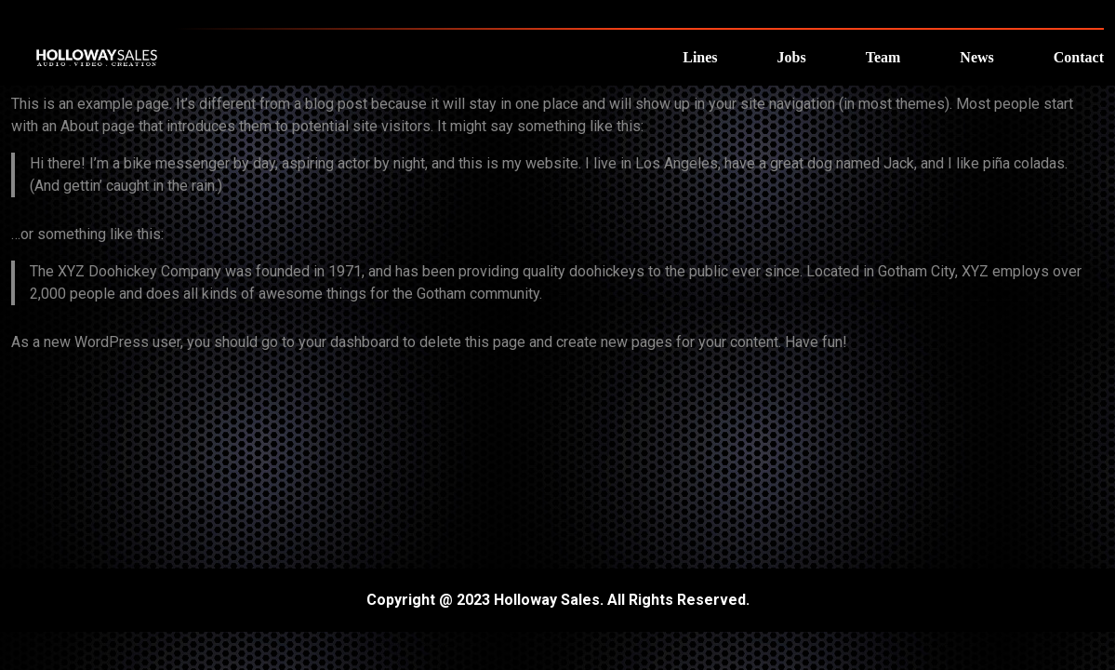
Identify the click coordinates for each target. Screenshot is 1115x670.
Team (883, 57)
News (976, 57)
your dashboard (349, 342)
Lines (700, 57)
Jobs (791, 57)
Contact (1079, 57)
